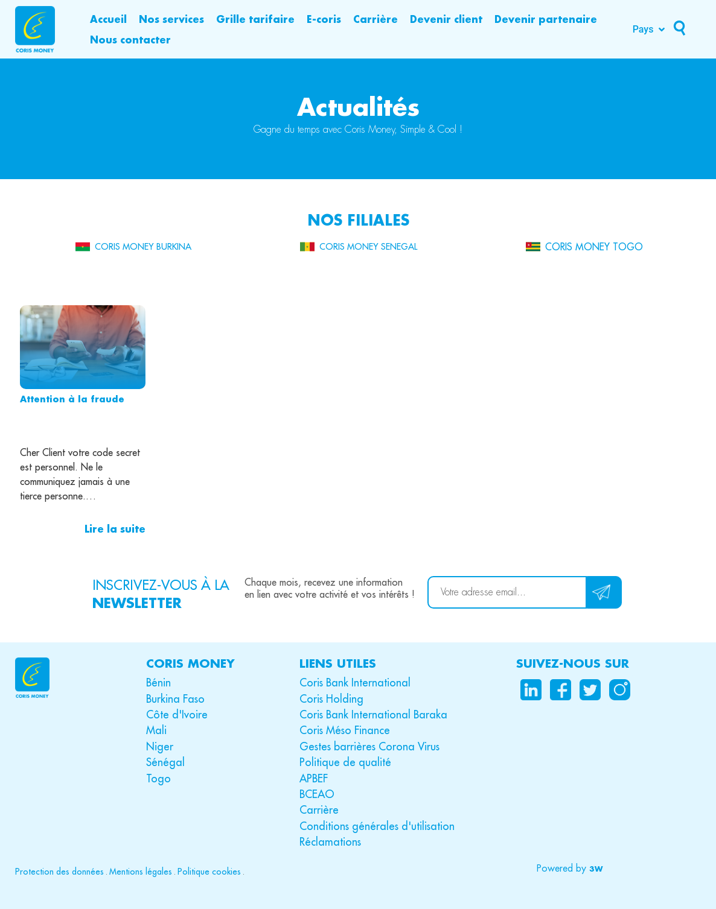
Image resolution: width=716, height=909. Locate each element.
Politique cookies (209, 871)
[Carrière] (375, 19)
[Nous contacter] (130, 40)
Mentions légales (140, 871)
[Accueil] (108, 19)
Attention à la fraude (72, 399)
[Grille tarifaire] (255, 19)
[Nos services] (171, 19)
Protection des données (59, 871)
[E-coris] (324, 19)
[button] (568, 869)
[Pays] (650, 29)
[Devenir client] (446, 19)
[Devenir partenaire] (545, 19)
